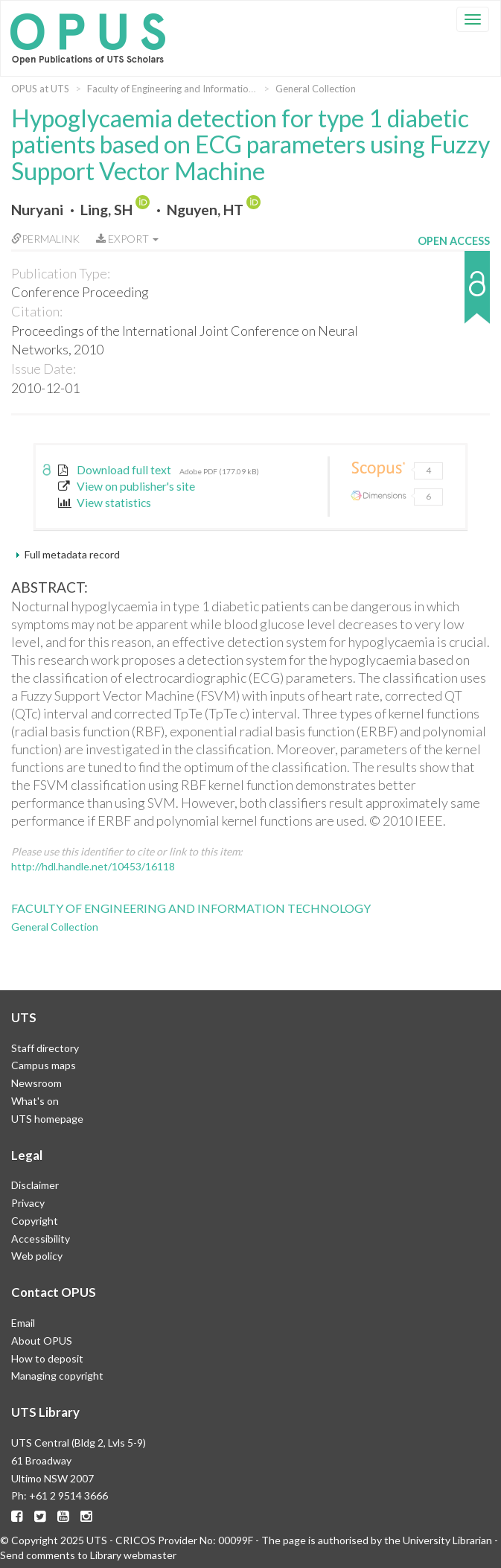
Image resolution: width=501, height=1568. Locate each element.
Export (127, 238)
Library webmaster (133, 1555)
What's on (35, 1100)
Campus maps (43, 1065)
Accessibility (40, 1238)
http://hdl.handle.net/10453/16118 (93, 866)
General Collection (315, 89)
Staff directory (45, 1048)
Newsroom (36, 1083)
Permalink (45, 238)
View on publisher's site (126, 486)
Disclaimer (35, 1185)
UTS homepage (47, 1118)
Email (23, 1322)
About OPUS (41, 1340)
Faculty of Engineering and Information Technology (197, 89)
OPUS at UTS (40, 89)
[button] (454, 294)
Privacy (28, 1202)
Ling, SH (106, 209)
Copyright (34, 1220)
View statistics (104, 502)
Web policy (37, 1255)
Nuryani (37, 209)
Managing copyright (57, 1375)
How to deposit (47, 1358)
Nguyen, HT (205, 209)
